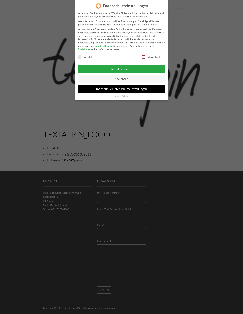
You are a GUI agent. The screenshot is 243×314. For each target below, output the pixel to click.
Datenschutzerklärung (100, 43)
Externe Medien (152, 54)
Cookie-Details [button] (121, 94)
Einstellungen (85, 46)
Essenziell (85, 54)
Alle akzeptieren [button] (121, 66)
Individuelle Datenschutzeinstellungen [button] (121, 86)
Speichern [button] (121, 76)
